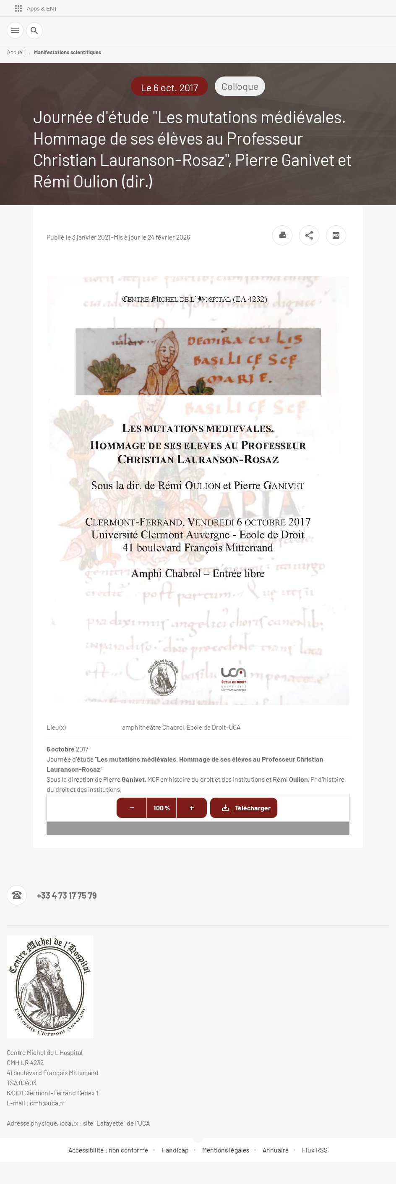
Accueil (16, 52)
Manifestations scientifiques (67, 52)
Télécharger (240, 808)
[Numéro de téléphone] (52, 895)
